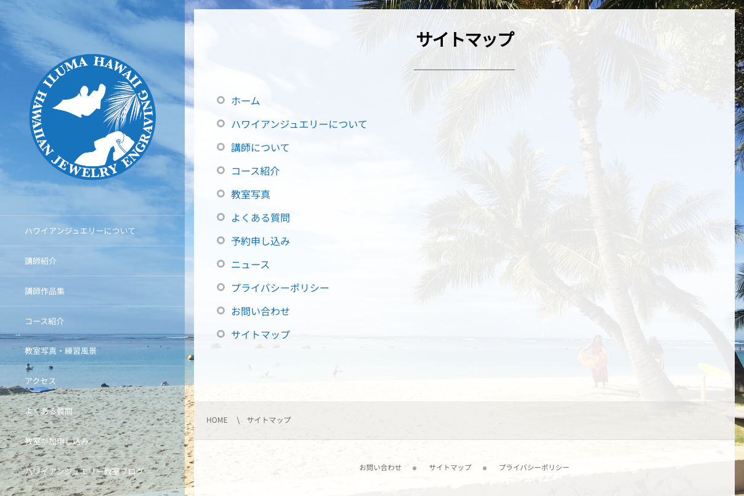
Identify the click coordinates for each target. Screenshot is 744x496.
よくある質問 (260, 217)
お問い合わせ (260, 310)
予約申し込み (260, 240)
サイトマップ (260, 334)
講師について (260, 147)
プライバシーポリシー (280, 287)
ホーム (246, 100)
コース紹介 (255, 170)
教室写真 (250, 193)
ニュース (250, 264)
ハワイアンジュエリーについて (299, 123)
